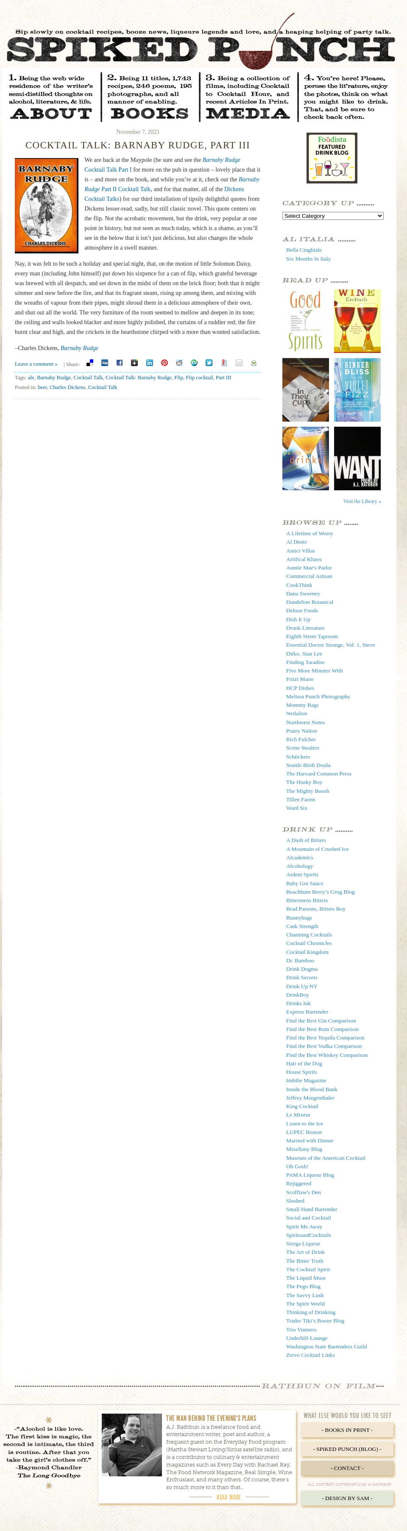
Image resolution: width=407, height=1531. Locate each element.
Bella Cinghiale (304, 250)
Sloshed (295, 1201)
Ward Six (296, 808)
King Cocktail (302, 1106)
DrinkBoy (297, 995)
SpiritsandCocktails (308, 1235)
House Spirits (301, 1072)
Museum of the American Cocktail (325, 1158)
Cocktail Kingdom (307, 952)
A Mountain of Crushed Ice (317, 849)
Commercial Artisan (309, 576)
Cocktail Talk (88, 378)
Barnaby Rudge (79, 348)
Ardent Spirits (302, 874)
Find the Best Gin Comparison (321, 1020)
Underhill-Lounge (306, 1338)
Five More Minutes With (314, 670)
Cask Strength (302, 926)
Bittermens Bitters (307, 900)
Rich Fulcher (301, 739)
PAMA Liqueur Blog (310, 1175)
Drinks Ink (298, 1003)
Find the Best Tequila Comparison (325, 1037)
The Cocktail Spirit (308, 1269)
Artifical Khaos (304, 559)
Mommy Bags (302, 705)
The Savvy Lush (305, 1295)
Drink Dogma (302, 969)
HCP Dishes (300, 688)
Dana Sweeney (303, 593)
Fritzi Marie (300, 679)
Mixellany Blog (304, 1149)
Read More (229, 1497)
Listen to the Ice (304, 1123)
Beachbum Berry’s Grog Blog (320, 892)
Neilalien (296, 713)
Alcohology (299, 866)
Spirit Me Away (304, 1226)
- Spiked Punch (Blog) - (347, 1449)
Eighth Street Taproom (312, 636)
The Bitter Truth (304, 1261)
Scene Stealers (302, 748)
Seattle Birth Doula (308, 765)
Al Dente (296, 542)
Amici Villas (300, 550)
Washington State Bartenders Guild (326, 1346)
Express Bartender (307, 1012)
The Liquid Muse (306, 1278)
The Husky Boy (304, 782)
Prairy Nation (301, 731)
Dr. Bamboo (300, 960)
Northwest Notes (305, 722)
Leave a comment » (36, 364)
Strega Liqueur (303, 1243)
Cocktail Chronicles (309, 943)
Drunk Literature (305, 628)
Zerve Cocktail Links (310, 1355)
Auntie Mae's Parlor (309, 567)
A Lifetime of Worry (309, 533)
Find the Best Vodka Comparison (324, 1046)
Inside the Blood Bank (311, 1089)
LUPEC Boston (304, 1132)
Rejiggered (298, 1183)
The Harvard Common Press (318, 773)
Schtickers (298, 756)
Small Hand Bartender (311, 1209)
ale (31, 378)
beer (42, 387)
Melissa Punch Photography (318, 696)
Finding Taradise (305, 662)
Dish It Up (298, 619)
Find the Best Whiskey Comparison (327, 1055)
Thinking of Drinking (310, 1312)
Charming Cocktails (309, 934)
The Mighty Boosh (307, 791)
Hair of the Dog (304, 1063)
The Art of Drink (305, 1252)
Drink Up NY (302, 986)
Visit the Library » (362, 501)
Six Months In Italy (308, 259)
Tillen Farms (300, 799)
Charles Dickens (67, 387)
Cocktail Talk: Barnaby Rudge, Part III (137, 145)
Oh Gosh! (297, 1166)
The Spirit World (305, 1303)
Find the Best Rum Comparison (322, 1029)
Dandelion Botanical (309, 602)
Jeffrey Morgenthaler (310, 1098)
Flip (178, 378)
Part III (223, 378)
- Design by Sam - (347, 1498)
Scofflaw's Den (303, 1192)
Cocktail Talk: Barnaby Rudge (139, 378)
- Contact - (347, 1468)
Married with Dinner (310, 1140)
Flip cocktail (199, 378)
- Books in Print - (347, 1430)
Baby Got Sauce (304, 883)
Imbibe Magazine (306, 1080)
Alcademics (299, 857)
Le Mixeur (298, 1114)
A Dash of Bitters (306, 840)
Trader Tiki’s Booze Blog (315, 1320)
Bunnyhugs (299, 917)
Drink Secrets (302, 977)
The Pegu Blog (303, 1286)
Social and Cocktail (308, 1217)
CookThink (299, 585)
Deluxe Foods (302, 610)
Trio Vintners (301, 1329)
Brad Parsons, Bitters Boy (316, 909)
